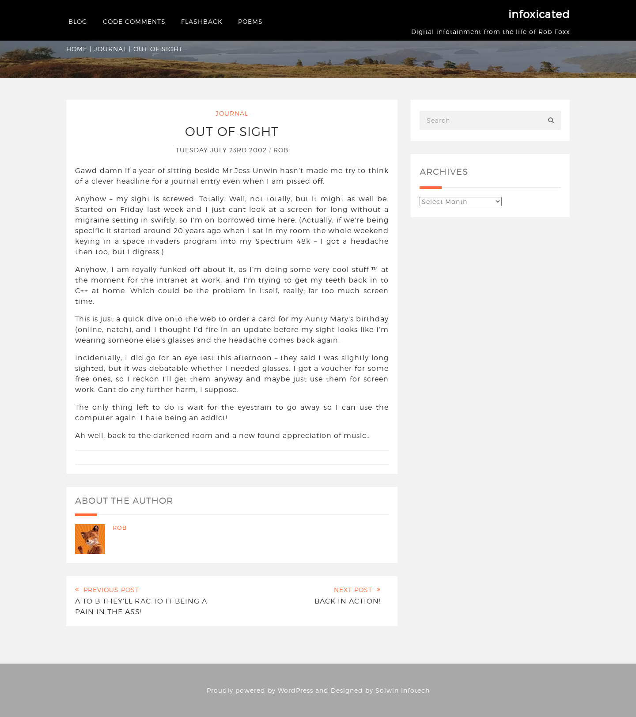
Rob (280, 150)
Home (76, 49)
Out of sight (232, 131)
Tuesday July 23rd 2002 (222, 150)
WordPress (295, 690)
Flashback (202, 21)
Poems (250, 21)
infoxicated (539, 14)
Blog (77, 21)
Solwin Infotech (402, 690)
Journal (110, 49)
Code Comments (134, 21)
